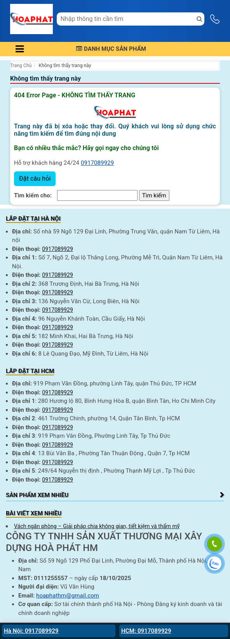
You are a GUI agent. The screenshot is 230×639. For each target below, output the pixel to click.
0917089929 (97, 162)
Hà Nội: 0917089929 (31, 630)
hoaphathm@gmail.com (67, 595)
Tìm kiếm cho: (33, 195)
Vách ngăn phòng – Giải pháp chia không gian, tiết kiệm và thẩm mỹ (97, 526)
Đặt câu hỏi (35, 178)
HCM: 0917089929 (146, 630)
